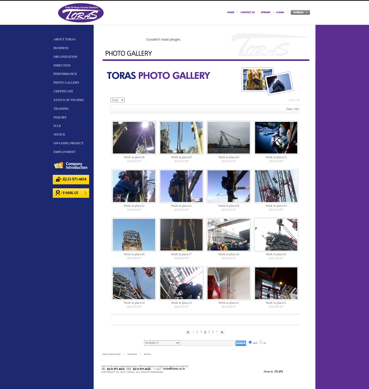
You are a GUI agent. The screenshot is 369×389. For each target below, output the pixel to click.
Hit (297, 109)
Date (289, 109)
